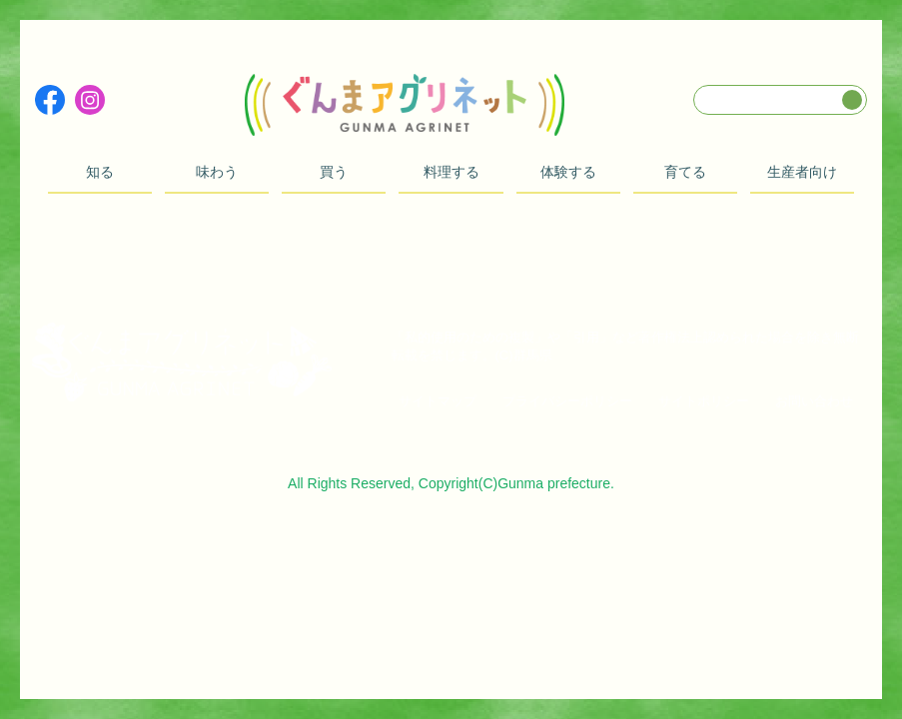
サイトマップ (437, 400)
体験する (568, 172)
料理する (451, 172)
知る (100, 172)
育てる (685, 172)
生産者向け (802, 172)
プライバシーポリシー (567, 400)
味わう (217, 172)
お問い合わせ (814, 400)
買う (334, 172)
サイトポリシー (703, 400)
